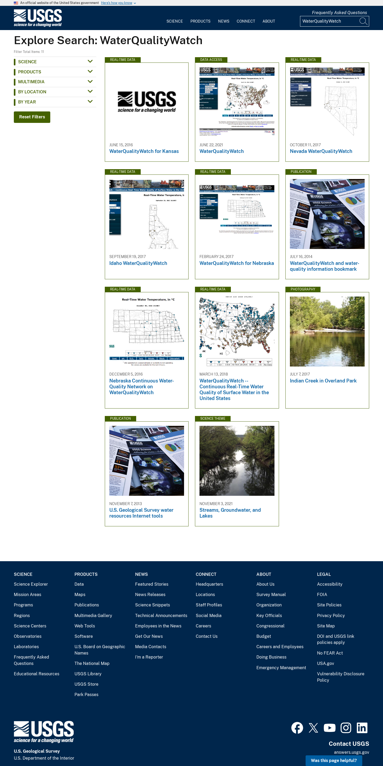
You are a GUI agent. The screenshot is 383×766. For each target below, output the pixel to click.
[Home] (38, 25)
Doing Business (271, 657)
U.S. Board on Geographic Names (99, 650)
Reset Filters (32, 116)
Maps (79, 594)
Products (200, 21)
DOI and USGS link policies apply (335, 639)
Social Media (209, 615)
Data (79, 584)
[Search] (364, 21)
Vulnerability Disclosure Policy (340, 677)
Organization (269, 604)
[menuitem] (175, 18)
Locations (205, 594)
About (269, 21)
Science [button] (27, 61)
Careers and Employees (279, 646)
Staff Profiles (209, 604)
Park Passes (86, 694)
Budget (263, 636)
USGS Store (86, 684)
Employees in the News (158, 625)
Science (174, 21)
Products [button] (29, 71)
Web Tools (84, 625)
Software (83, 636)
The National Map (92, 663)
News (223, 21)
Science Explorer (31, 584)
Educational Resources (36, 673)
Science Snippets (152, 604)
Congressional (270, 625)
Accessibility (330, 584)
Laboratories (26, 646)
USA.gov (325, 663)
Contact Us (207, 636)
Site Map (326, 625)
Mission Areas (27, 594)
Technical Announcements (161, 615)
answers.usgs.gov (351, 752)
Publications (86, 604)
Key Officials (269, 615)
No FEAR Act (330, 653)
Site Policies (329, 604)
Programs (23, 604)
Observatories (27, 636)
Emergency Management (281, 667)
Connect (246, 21)
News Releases (150, 594)
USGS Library (88, 673)
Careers (203, 625)
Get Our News (149, 636)
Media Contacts (150, 646)
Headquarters (209, 584)
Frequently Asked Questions (339, 12)
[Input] (334, 21)
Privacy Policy (331, 615)
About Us (265, 584)
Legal (324, 574)
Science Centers (30, 625)
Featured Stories (151, 584)
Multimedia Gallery (93, 615)
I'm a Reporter (149, 657)
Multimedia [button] (31, 81)
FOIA (322, 594)
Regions (22, 615)
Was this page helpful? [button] (334, 760)
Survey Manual (271, 594)
